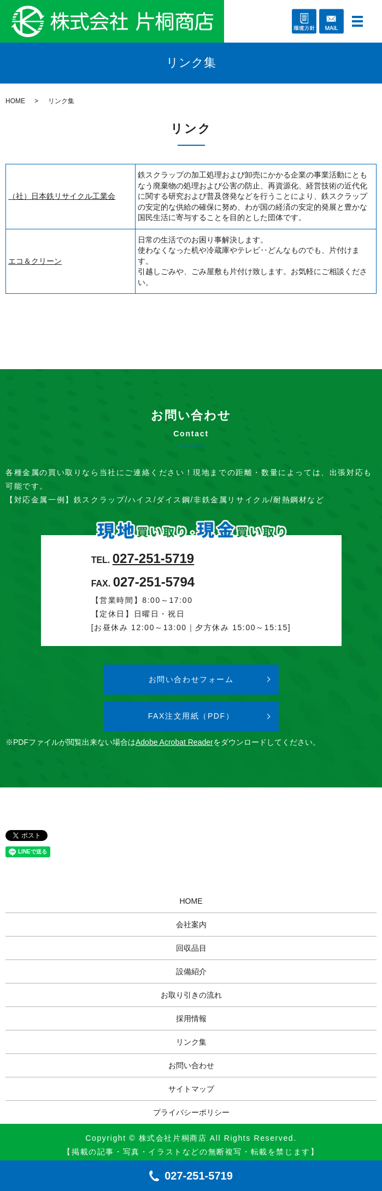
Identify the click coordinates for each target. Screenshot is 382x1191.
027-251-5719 (153, 558)
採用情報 (191, 1018)
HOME (15, 101)
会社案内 (191, 924)
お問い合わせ (191, 1065)
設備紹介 (191, 971)
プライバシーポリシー (191, 1112)
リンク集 (191, 1042)
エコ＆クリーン (35, 261)
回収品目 (191, 948)
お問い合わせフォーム (191, 679)
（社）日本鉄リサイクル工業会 (61, 196)
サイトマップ (191, 1089)
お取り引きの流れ (191, 995)
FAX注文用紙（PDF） (191, 716)
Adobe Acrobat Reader (174, 742)
